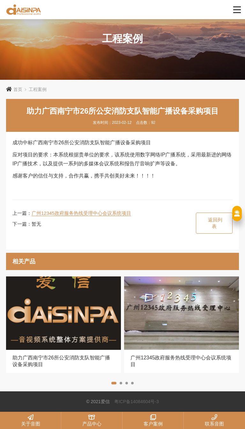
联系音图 (214, 420)
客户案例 (152, 420)
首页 (17, 89)
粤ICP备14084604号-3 (136, 401)
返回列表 (215, 223)
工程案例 (38, 89)
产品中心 (91, 420)
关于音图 (30, 420)
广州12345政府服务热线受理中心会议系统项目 (81, 213)
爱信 (98, 9)
